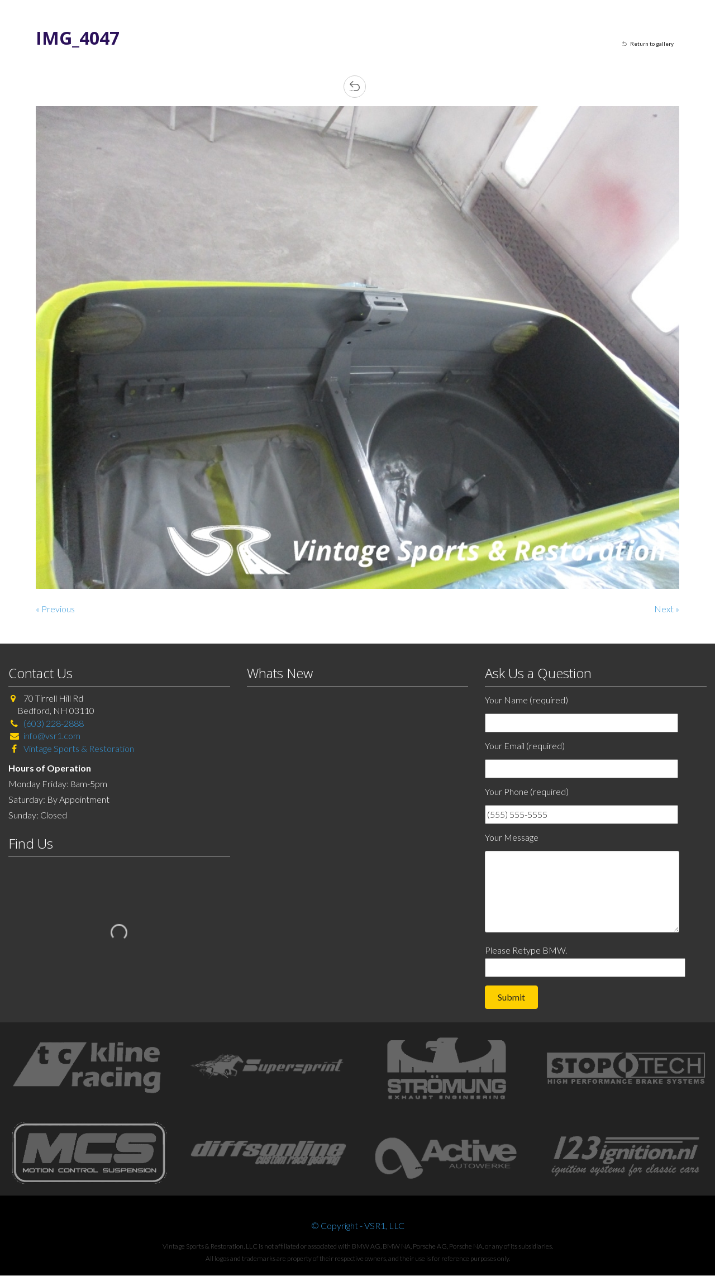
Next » (666, 608)
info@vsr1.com (51, 735)
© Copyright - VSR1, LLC (357, 1225)
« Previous (55, 608)
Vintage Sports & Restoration (78, 748)
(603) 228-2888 (53, 723)
